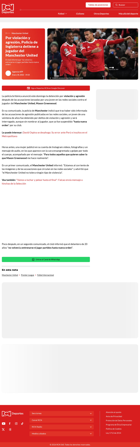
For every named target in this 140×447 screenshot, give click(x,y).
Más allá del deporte (128, 13)
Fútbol (61, 13)
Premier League (27, 275)
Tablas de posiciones (98, 5)
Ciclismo (80, 13)
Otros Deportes (101, 13)
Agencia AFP (17, 72)
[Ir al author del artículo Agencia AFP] (8, 73)
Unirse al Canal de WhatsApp (46, 260)
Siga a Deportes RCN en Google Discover (46, 88)
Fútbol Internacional (45, 275)
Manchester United (10, 275)
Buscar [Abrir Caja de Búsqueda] (120, 5)
